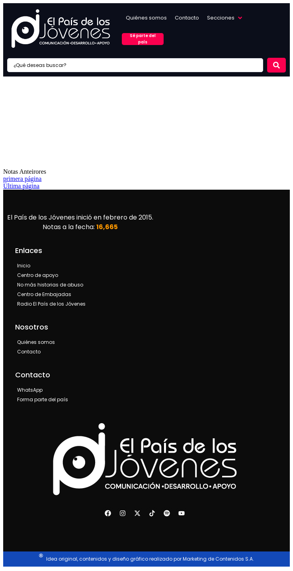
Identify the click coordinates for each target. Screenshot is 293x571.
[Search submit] (276, 65)
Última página (21, 185)
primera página (22, 178)
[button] (225, 18)
